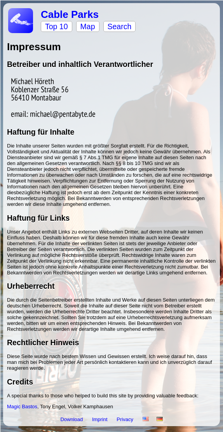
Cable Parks (70, 14)
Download (72, 419)
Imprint (100, 419)
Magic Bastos (22, 406)
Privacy (125, 419)
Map (87, 26)
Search (120, 26)
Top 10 (56, 26)
